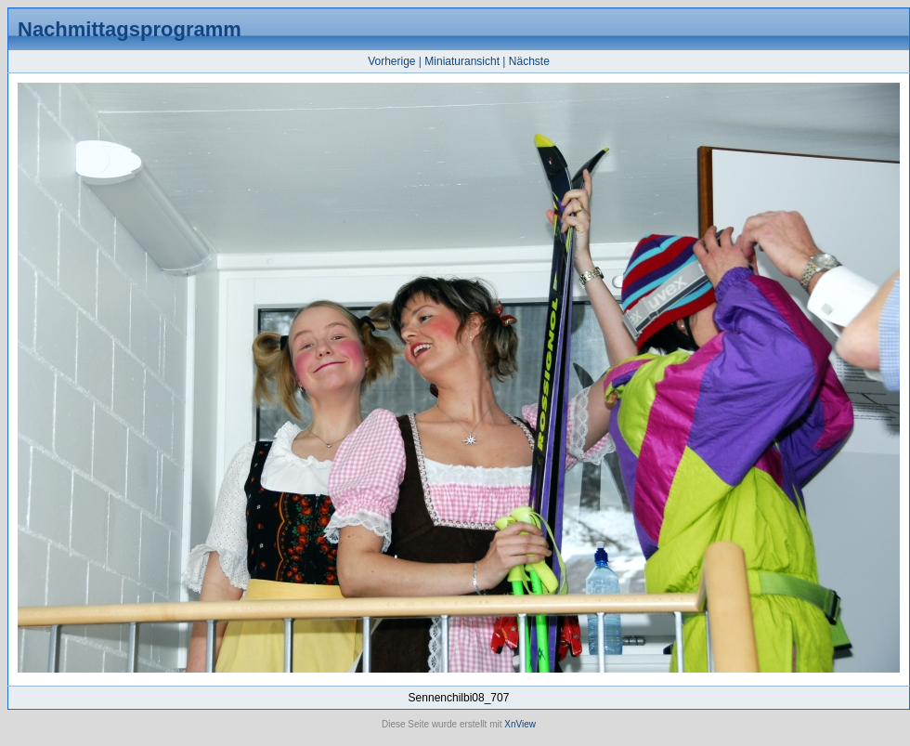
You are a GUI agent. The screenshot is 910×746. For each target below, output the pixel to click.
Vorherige (391, 61)
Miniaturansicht (462, 61)
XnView (520, 724)
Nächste (529, 61)
